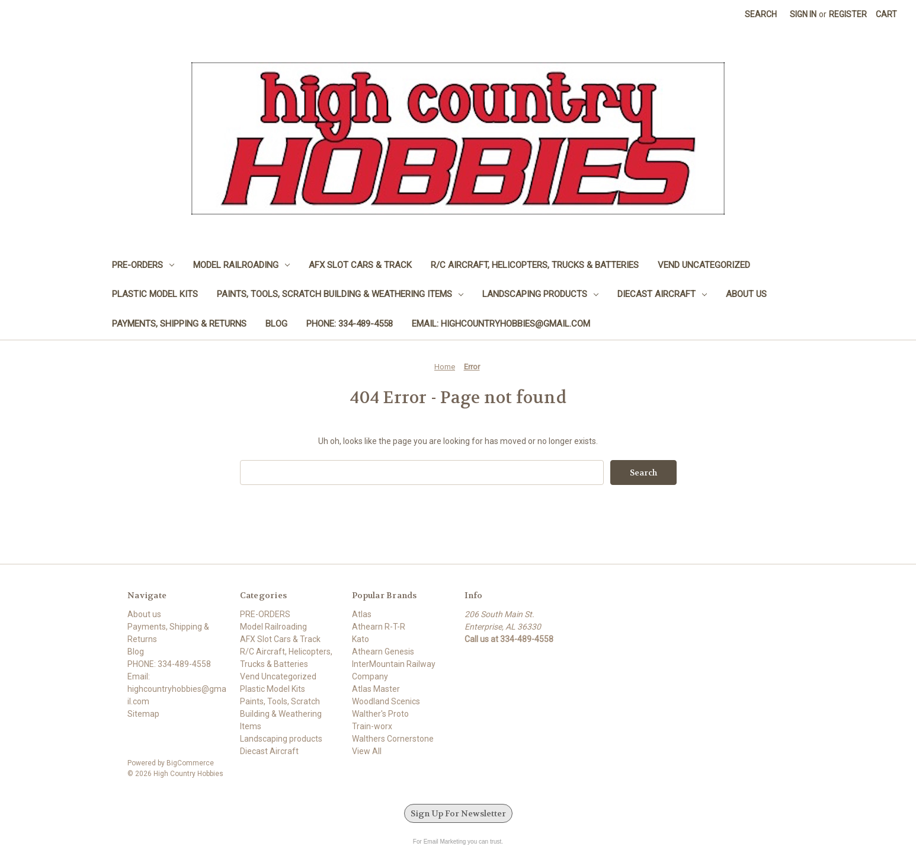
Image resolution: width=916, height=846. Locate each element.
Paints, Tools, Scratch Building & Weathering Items (340, 294)
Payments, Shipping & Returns (179, 323)
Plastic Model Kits (155, 294)
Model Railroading (241, 265)
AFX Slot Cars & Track (360, 265)
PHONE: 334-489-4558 (349, 323)
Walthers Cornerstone (393, 738)
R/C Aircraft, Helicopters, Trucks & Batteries (535, 265)
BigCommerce (190, 763)
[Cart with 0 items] (886, 14)
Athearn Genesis (383, 651)
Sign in (803, 14)
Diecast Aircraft (662, 294)
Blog (276, 323)
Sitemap (143, 714)
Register (848, 14)
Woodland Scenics (386, 701)
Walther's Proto (380, 714)
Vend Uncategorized (704, 265)
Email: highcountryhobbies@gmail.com (501, 323)
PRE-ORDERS (143, 265)
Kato (360, 639)
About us (746, 294)
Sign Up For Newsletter (458, 813)
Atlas (361, 614)
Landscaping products (540, 294)
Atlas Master (376, 689)
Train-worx (372, 726)
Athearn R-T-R (378, 626)
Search (761, 14)
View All (367, 751)
